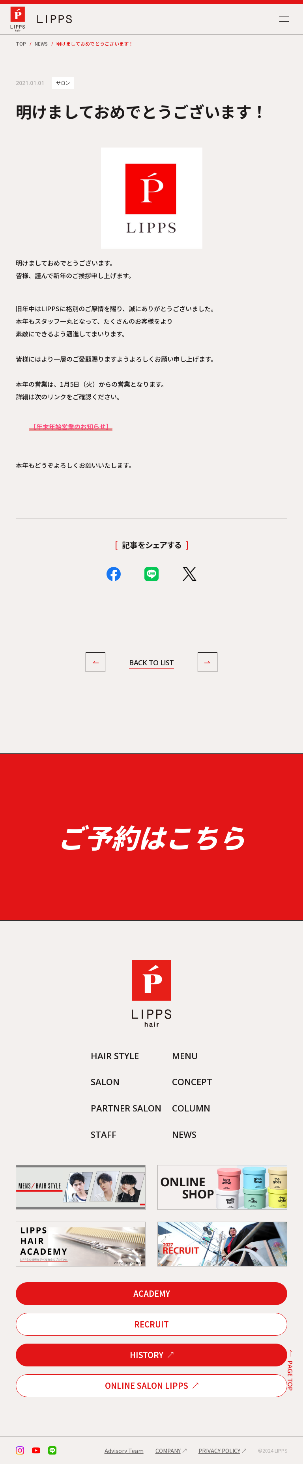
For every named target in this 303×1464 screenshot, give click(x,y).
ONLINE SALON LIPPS (146, 1385)
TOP (21, 43)
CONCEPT (192, 1081)
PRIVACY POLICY (219, 1451)
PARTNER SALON (126, 1108)
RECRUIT (151, 1324)
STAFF (103, 1134)
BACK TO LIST (151, 662)
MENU (185, 1056)
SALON (105, 1081)
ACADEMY (151, 1293)
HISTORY (146, 1355)
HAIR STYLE (115, 1056)
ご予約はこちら (151, 836)
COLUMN (191, 1108)
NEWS (41, 43)
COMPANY (168, 1451)
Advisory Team (124, 1451)
